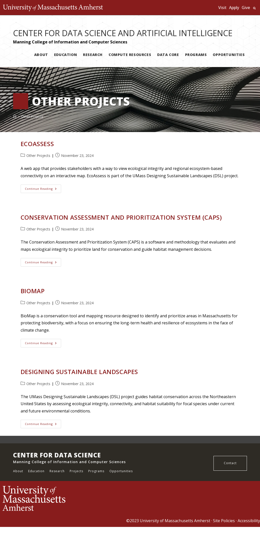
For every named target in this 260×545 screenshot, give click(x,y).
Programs (96, 471)
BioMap (33, 291)
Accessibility (249, 520)
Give (246, 7)
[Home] (14, 116)
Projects (76, 471)
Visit (222, 7)
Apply (234, 7)
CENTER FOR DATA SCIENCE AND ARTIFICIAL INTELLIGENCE (122, 33)
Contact (230, 463)
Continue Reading (43, 188)
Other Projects (32, 116)
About (18, 471)
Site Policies (224, 520)
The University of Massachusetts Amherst (54, 7)
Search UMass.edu (254, 8)
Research (57, 471)
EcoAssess (37, 144)
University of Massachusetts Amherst (174, 520)
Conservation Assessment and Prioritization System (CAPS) (121, 217)
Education (36, 471)
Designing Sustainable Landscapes (79, 372)
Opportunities (121, 471)
